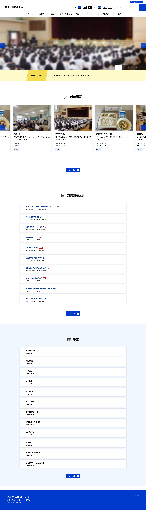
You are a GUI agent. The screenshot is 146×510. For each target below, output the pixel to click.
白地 (85, 7)
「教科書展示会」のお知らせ (35, 227)
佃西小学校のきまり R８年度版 (36, 258)
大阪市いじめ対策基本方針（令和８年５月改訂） (42, 288)
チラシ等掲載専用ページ (105, 14)
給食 (119, 14)
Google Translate (136, 2)
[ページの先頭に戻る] (143, 507)
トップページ (29, 14)
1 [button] (128, 68)
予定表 (89, 14)
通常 (79, 7)
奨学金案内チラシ (32, 237)
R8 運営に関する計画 (33, 217)
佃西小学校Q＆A (66, 14)
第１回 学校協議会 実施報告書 (37, 206)
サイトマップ (135, 496)
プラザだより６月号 (32, 247)
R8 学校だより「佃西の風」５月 (36, 298)
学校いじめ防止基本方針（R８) (36, 268)
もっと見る (72, 170)
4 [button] (136, 68)
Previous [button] (2, 45)
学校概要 (41, 14)
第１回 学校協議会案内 (34, 278)
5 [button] (139, 68)
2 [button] (131, 68)
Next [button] (143, 45)
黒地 (90, 7)
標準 (99, 7)
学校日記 (52, 14)
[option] (73, 43)
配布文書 (79, 14)
